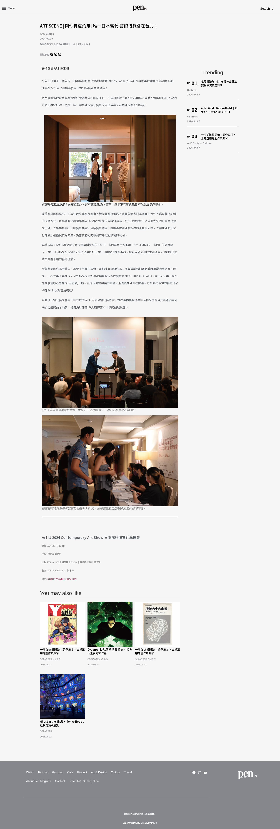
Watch (30, 772)
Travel (128, 772)
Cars (70, 772)
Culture (57, 658)
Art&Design (47, 34)
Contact (60, 781)
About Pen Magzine (38, 781)
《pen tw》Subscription (84, 781)
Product (82, 772)
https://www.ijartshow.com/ (62, 578)
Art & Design (99, 772)
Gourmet (192, 116)
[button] (273, 9)
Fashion (43, 772)
